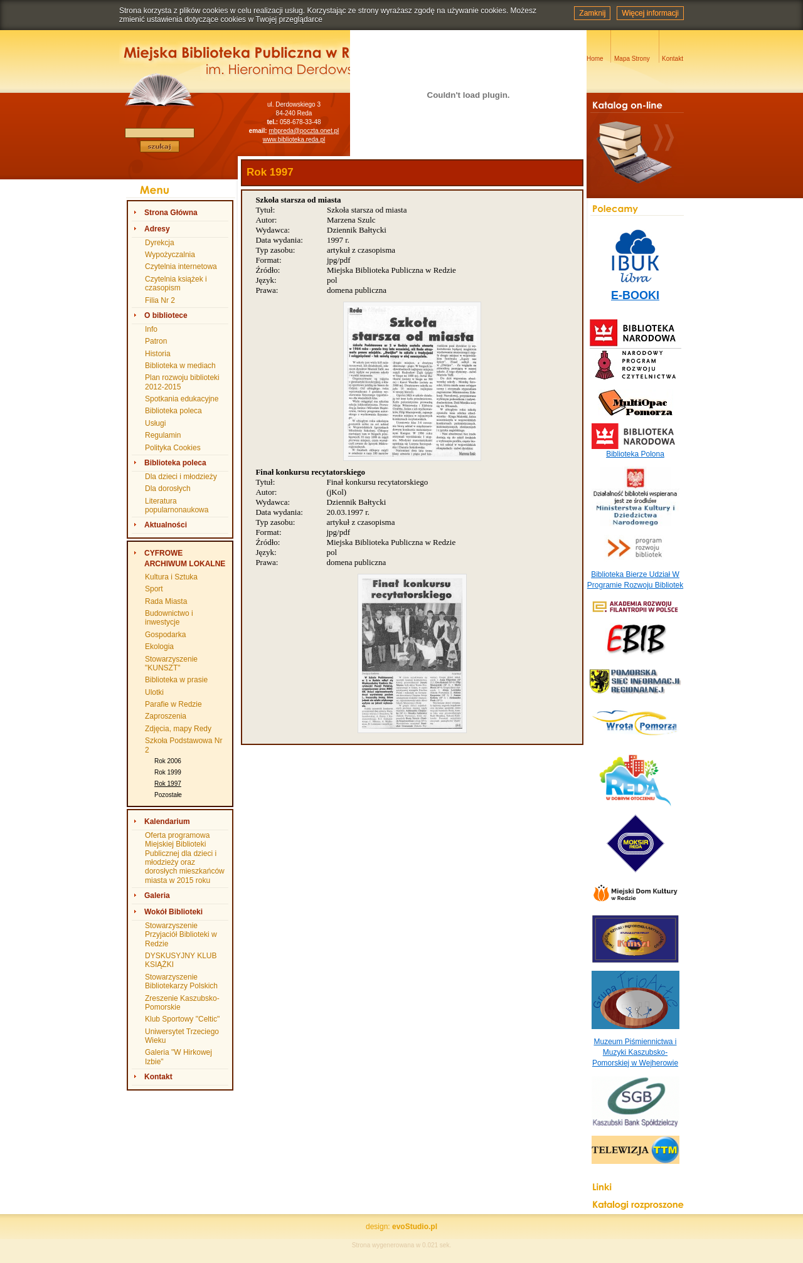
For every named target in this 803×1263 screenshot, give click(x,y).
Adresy (157, 229)
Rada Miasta (166, 601)
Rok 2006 (167, 761)
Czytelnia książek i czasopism (176, 283)
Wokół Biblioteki (173, 911)
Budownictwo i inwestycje (169, 617)
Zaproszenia (165, 716)
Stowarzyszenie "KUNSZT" (171, 663)
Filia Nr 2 (160, 300)
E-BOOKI (635, 295)
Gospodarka (165, 634)
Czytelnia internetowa (181, 266)
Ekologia (159, 646)
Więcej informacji (650, 13)
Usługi (155, 423)
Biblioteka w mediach (180, 365)
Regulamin (163, 435)
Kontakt (158, 1076)
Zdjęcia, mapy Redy (178, 728)
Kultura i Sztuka (171, 577)
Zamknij (592, 13)
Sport (154, 588)
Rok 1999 (167, 772)
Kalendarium (167, 821)
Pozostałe (168, 794)
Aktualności (165, 525)
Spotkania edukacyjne (181, 398)
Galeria (157, 895)
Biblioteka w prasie (176, 679)
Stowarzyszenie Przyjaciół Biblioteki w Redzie (181, 934)
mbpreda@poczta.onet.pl (304, 130)
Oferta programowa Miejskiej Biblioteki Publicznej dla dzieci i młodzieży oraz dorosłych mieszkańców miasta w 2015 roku (185, 858)
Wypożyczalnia (170, 254)
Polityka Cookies (173, 447)
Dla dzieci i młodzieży (181, 476)
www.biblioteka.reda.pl (294, 139)
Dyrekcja (159, 242)
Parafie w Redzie (173, 704)
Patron (156, 341)
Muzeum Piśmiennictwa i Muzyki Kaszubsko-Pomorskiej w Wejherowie (635, 1052)
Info (151, 329)
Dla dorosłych (168, 488)
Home (595, 58)
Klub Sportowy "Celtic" (182, 1019)
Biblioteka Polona (635, 454)
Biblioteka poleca (173, 410)
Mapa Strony (632, 58)
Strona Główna (171, 212)
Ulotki (154, 692)
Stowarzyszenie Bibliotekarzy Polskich (181, 981)
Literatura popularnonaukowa (176, 505)
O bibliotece (166, 315)
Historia (158, 353)
